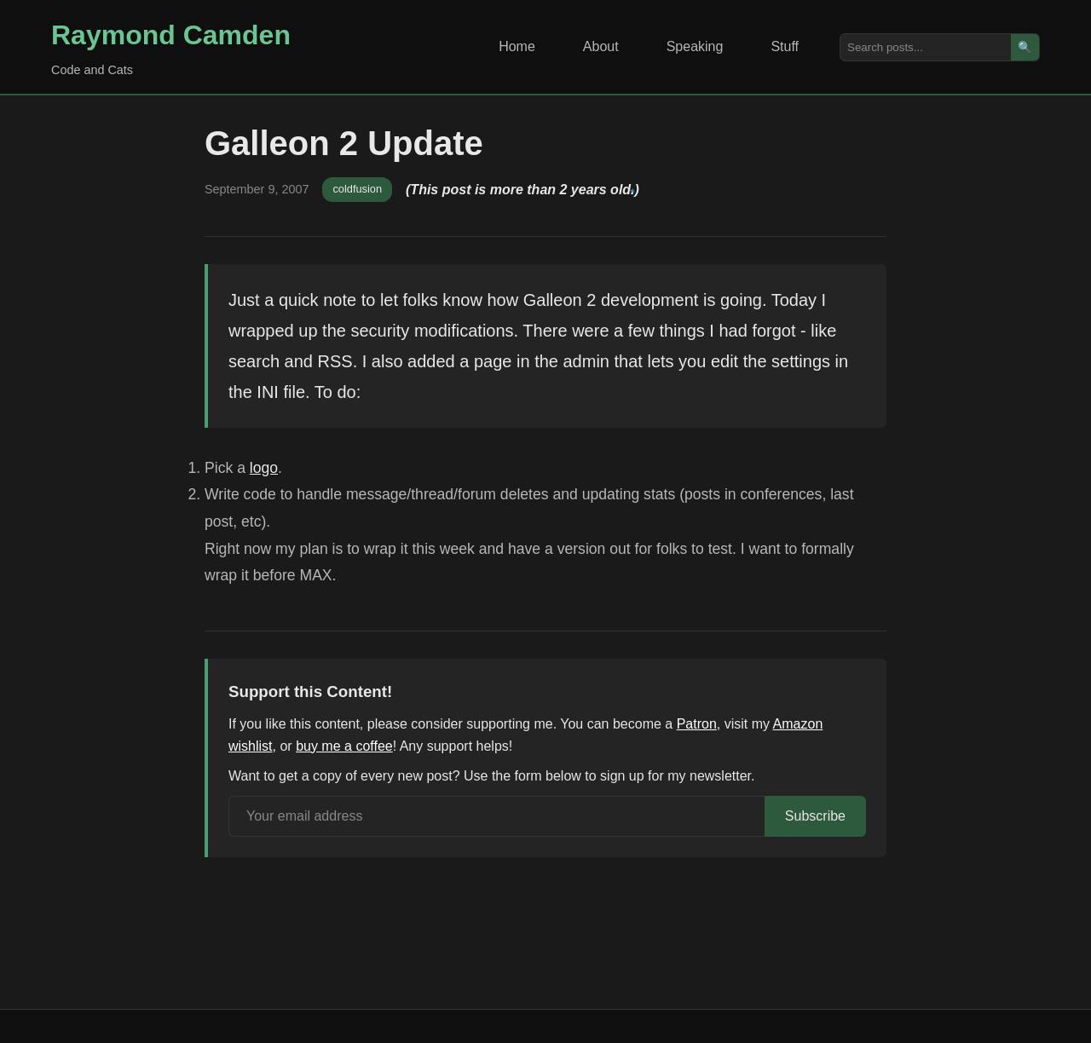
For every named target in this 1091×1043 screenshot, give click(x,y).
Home (517, 46)
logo (264, 467)
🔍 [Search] (1025, 47)
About (601, 46)
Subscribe (815, 816)
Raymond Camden (171, 35)
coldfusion (357, 188)
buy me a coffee (344, 746)
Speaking (695, 46)
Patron (697, 724)
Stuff (785, 46)
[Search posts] (925, 47)
